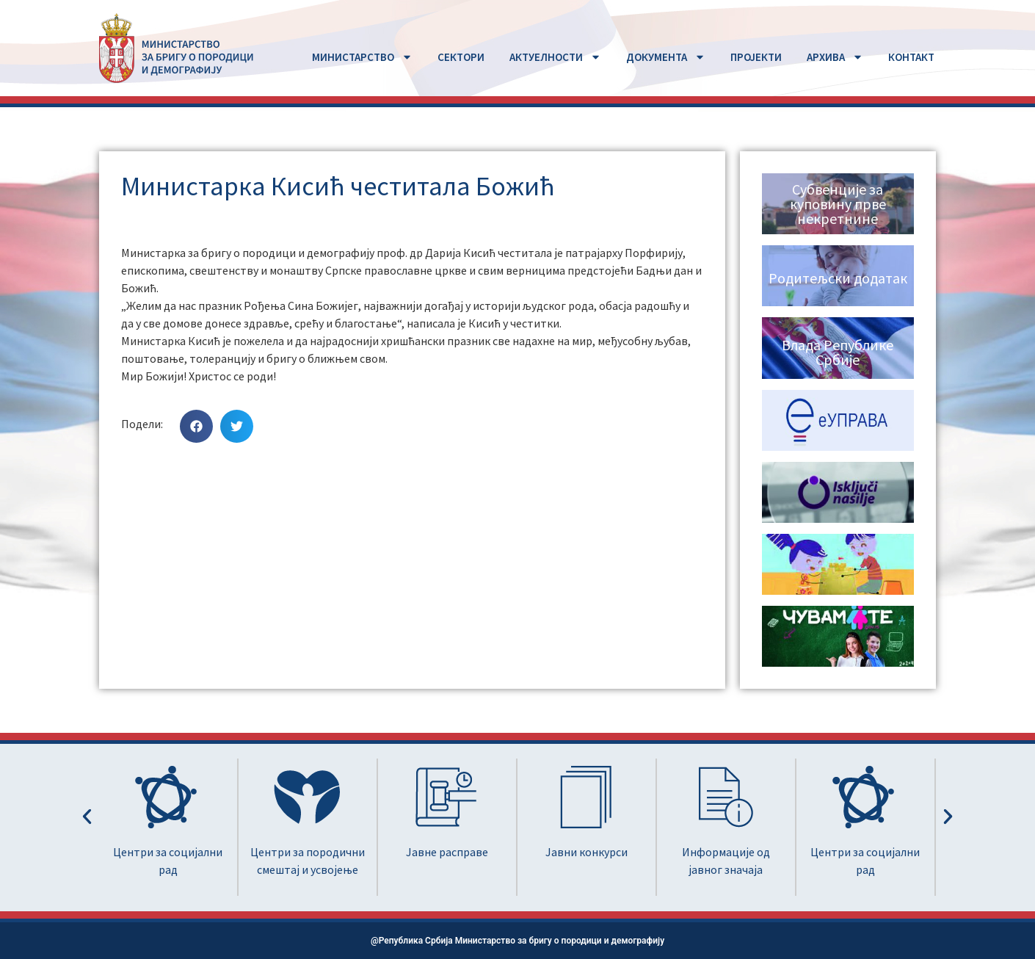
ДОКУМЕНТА (665, 57)
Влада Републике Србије (837, 352)
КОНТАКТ (911, 57)
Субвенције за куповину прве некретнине (838, 204)
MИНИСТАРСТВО (362, 57)
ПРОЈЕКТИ (756, 57)
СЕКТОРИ (460, 57)
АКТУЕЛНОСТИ (555, 57)
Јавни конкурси (586, 851)
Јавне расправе (447, 851)
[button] (196, 426)
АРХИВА (835, 57)
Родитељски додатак (838, 278)
